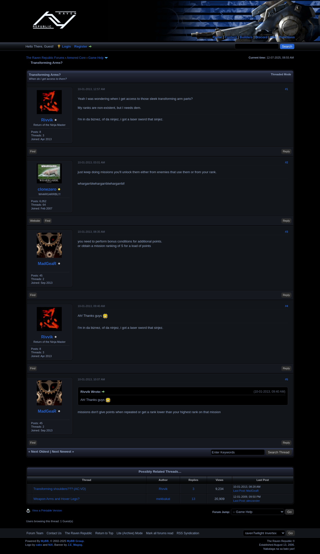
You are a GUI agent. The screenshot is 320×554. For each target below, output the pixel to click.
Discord (261, 37)
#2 (286, 162)
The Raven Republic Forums (45, 58)
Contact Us (54, 533)
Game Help (96, 58)
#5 (286, 379)
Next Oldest (40, 451)
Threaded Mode (281, 74)
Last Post (239, 490)
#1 (286, 89)
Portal (217, 37)
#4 (286, 306)
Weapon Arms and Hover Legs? (57, 499)
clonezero (47, 189)
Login (66, 46)
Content (231, 37)
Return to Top (104, 533)
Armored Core (76, 58)
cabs (39, 544)
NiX (50, 544)
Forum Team (34, 533)
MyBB (44, 540)
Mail (273, 37)
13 (193, 499)
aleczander (253, 500)
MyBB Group (75, 540)
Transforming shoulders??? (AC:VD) (60, 489)
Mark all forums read (159, 533)
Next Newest (61, 451)
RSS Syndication (188, 533)
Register (80, 46)
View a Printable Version (47, 510)
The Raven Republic (78, 533)
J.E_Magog (75, 544)
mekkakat (163, 499)
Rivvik (47, 120)
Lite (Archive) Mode (130, 533)
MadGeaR (47, 263)
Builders (246, 37)
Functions (287, 37)
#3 (286, 231)
